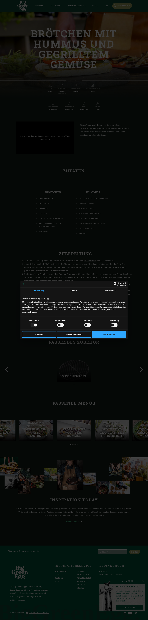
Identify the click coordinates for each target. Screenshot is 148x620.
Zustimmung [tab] (38, 290)
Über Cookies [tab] (110, 290)
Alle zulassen (109, 334)
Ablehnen (39, 334)
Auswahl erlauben (74, 334)
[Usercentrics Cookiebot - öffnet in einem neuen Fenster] (115, 284)
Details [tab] (74, 290)
